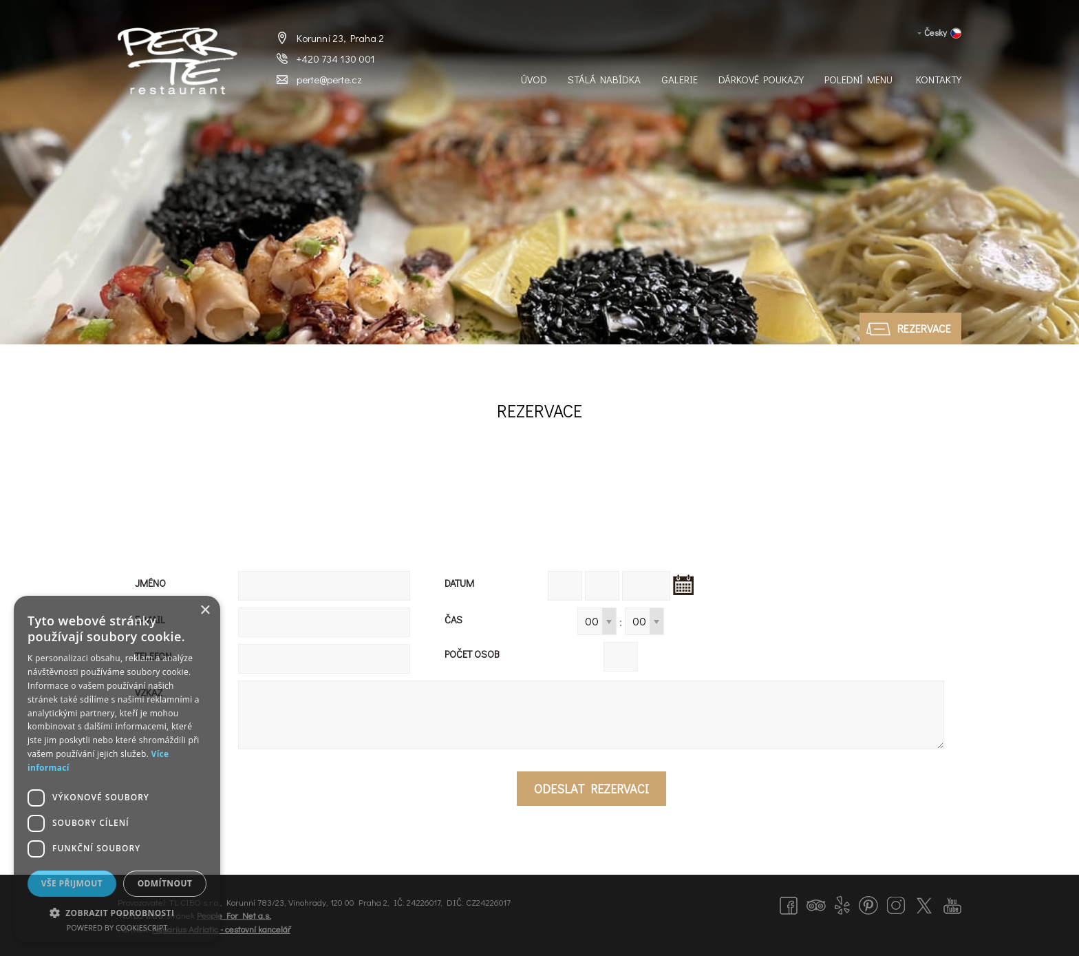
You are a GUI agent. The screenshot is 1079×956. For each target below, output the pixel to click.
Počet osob (472, 654)
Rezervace (924, 328)
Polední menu (858, 79)
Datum (459, 583)
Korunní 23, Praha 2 (340, 38)
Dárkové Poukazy (761, 79)
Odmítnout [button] (165, 883)
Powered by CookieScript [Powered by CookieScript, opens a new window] (117, 927)
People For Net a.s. (234, 915)
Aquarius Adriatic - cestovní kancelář (221, 929)
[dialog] (117, 769)
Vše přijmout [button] (72, 883)
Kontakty (938, 79)
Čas (453, 619)
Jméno (150, 583)
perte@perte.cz (329, 79)
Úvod (534, 79)
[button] (117, 912)
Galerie (679, 79)
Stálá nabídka (604, 79)
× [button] (205, 610)
